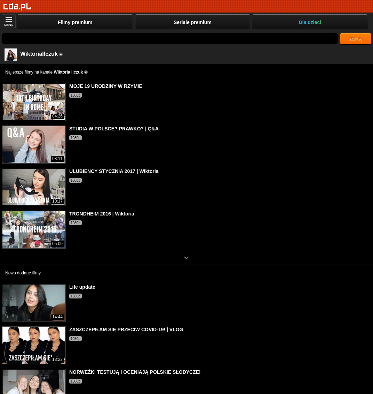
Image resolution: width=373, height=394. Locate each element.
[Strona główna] (17, 6)
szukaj (356, 38)
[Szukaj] (170, 38)
